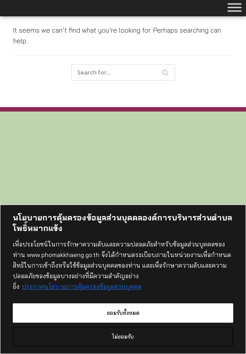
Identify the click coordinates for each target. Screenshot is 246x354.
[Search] (123, 72)
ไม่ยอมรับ (123, 337)
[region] (123, 280)
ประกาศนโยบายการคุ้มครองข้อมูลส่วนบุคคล (81, 289)
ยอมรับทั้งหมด (123, 313)
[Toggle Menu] (235, 7)
